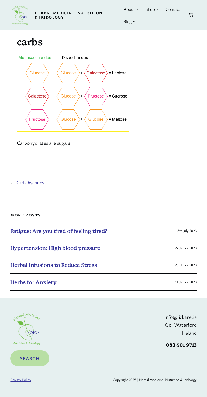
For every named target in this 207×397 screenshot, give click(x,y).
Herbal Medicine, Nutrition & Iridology (68, 15)
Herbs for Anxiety (33, 282)
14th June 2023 (186, 281)
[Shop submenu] (157, 9)
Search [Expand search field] (30, 358)
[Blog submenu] (134, 21)
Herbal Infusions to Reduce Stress (53, 265)
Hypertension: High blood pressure (55, 248)
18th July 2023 (186, 230)
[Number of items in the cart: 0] (190, 15)
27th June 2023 (186, 247)
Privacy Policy (20, 379)
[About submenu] (137, 9)
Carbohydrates (29, 182)
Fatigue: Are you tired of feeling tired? (58, 231)
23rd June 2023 (186, 264)
